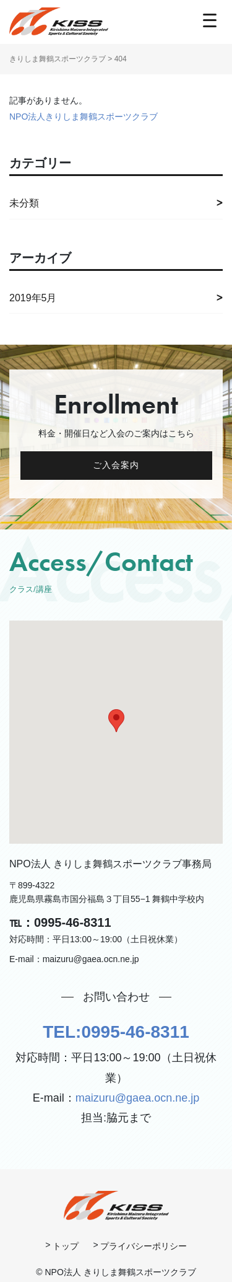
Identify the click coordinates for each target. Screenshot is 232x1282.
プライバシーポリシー (143, 1246)
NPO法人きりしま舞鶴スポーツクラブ (83, 117)
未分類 (24, 203)
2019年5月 (33, 298)
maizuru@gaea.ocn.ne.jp (137, 1098)
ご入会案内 (116, 465)
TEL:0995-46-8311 (116, 1031)
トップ (66, 1246)
